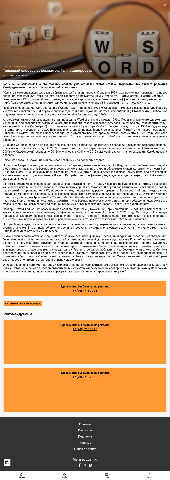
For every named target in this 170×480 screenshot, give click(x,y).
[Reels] (64, 475)
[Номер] (106, 475)
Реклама (85, 442)
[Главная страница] (22, 475)
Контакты (85, 430)
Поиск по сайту (85, 449)
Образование (20, 66)
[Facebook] (79, 466)
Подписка (85, 436)
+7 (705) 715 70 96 (85, 290)
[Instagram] (90, 466)
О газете (85, 424)
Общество (7, 66)
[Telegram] (85, 466)
